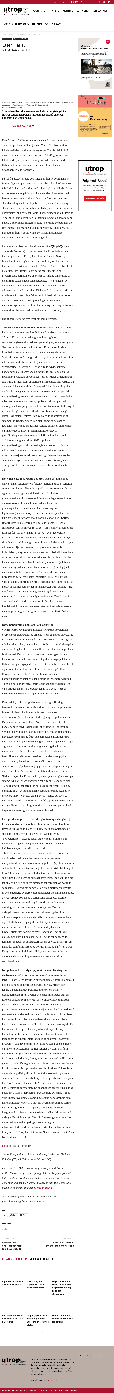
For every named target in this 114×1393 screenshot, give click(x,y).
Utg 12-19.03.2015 (20, 39)
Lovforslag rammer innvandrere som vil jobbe (59, 1244)
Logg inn (56, 2)
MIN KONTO (73, 2)
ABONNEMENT (40, 11)
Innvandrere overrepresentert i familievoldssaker (12, 1245)
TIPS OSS (56, 24)
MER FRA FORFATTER (42, 1259)
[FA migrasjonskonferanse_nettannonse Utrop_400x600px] (95, 87)
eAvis (64, 2)
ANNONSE (37, 24)
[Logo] (16, 10)
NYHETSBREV (22, 24)
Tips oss (84, 2)
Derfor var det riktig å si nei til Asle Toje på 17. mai (12, 1318)
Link (5, 1145)
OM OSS (8, 24)
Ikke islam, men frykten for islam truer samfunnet (35, 1284)
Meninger (13, 34)
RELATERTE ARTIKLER (14, 1259)
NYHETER (55, 11)
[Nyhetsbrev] (95, 210)
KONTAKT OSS (99, 11)
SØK (47, 24)
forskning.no (44, 1187)
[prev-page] (37, 1331)
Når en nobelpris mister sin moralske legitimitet (62, 1318)
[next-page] (42, 1331)
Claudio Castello (12, 50)
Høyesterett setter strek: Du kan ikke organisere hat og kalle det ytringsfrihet (61, 1287)
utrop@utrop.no (50, 1380)
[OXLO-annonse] (95, 136)
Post (5, 1215)
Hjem (4, 34)
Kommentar (25, 34)
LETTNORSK (83, 11)
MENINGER (68, 11)
